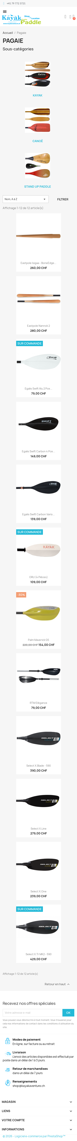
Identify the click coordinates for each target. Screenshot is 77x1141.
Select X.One (38, 891)
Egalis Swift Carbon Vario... (38, 514)
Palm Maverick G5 (38, 640)
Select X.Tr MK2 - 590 (39, 954)
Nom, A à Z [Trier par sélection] (26, 199)
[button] (65, 16)
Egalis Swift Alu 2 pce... (38, 388)
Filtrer (62, 199)
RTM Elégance (38, 703)
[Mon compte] (70, 17)
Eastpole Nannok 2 (38, 325)
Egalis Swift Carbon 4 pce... (38, 451)
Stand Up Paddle (37, 187)
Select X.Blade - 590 (38, 765)
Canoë (37, 141)
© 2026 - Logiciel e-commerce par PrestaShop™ (34, 1136)
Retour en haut (58, 984)
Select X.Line (38, 828)
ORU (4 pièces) (38, 577)
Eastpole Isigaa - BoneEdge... (38, 263)
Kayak (37, 95)
